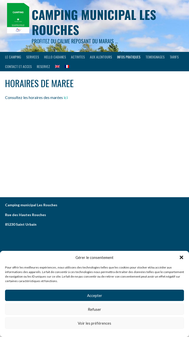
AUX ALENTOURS (101, 56)
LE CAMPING (13, 56)
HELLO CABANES (55, 56)
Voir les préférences (94, 323)
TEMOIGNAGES (155, 56)
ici (66, 97)
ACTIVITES (78, 56)
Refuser (94, 309)
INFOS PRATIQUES (128, 56)
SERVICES (32, 56)
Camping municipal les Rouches (94, 22)
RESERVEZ (43, 66)
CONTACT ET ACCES (18, 66)
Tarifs (174, 56)
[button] (181, 257)
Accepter (94, 295)
